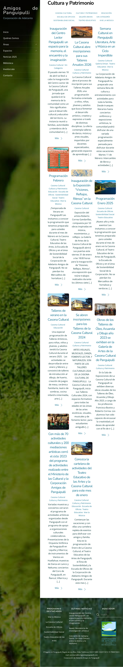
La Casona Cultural (54, 622)
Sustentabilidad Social (54, 632)
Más (57, 138)
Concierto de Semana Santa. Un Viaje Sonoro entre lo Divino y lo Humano (79, 640)
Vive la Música (107, 20)
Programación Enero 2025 (105, 200)
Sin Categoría (103, 17)
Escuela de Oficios (66, 17)
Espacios (20, 50)
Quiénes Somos (11, 38)
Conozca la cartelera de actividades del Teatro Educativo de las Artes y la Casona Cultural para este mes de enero (81, 477)
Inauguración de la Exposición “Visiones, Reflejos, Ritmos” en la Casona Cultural (81, 192)
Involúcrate (9, 69)
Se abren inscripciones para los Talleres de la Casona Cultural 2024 (81, 326)
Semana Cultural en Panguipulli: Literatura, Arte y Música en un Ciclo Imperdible (105, 42)
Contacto (7, 75)
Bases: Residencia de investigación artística (79, 629)
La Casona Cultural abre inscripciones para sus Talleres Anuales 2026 (81, 53)
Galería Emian (86, 17)
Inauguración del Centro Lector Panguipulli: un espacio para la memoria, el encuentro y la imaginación (58, 44)
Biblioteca (8, 63)
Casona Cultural (63, 13)
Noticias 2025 (10, 56)
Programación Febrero (58, 178)
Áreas (20, 44)
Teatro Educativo (87, 20)
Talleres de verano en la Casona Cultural (58, 315)
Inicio (6, 32)
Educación (106, 13)
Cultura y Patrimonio (86, 13)
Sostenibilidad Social (64, 20)
